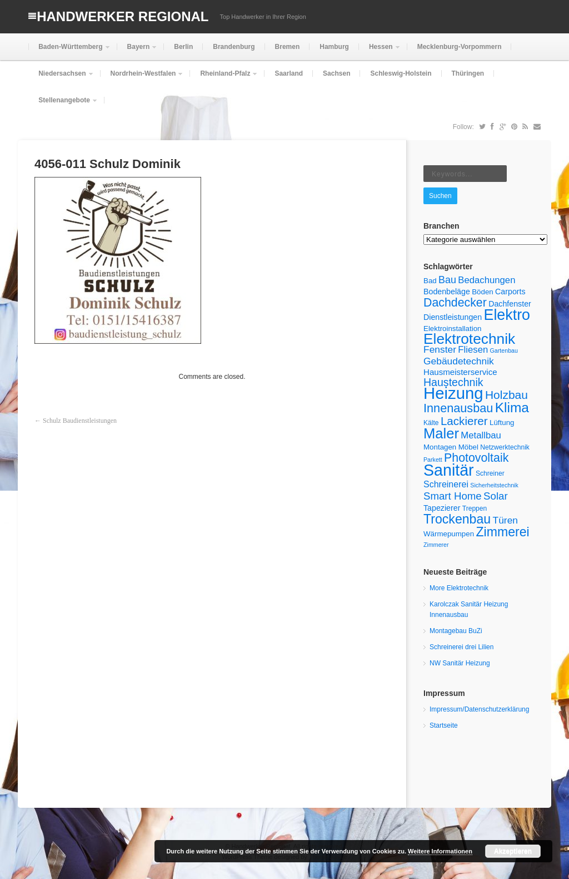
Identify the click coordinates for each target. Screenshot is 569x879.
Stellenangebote (63, 104)
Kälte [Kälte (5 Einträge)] (431, 423)
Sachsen (336, 73)
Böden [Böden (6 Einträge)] (482, 292)
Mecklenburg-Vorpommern (459, 47)
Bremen (287, 47)
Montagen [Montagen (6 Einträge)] (439, 447)
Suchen (440, 196)
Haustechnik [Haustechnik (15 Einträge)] (453, 382)
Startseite (444, 725)
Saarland (288, 73)
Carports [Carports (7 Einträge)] (510, 291)
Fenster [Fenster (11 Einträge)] (439, 349)
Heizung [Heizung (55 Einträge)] (453, 393)
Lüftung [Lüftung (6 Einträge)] (502, 422)
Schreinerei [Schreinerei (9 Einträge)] (445, 484)
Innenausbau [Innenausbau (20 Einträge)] (458, 408)
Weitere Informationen (440, 851)
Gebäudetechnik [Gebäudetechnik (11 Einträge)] (458, 361)
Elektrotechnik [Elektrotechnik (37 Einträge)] (469, 338)
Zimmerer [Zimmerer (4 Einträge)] (436, 544)
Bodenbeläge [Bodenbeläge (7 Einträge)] (446, 291)
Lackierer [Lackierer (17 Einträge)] (464, 420)
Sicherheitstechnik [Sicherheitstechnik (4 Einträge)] (494, 485)
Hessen (380, 51)
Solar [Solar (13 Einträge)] (495, 496)
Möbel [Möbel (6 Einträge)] (468, 447)
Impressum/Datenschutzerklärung (479, 709)
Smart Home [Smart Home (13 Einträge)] (452, 496)
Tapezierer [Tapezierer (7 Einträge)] (441, 507)
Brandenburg (233, 47)
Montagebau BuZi (456, 631)
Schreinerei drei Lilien (461, 647)
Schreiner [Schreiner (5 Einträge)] (490, 473)
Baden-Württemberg (69, 51)
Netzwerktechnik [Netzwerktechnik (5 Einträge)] (505, 447)
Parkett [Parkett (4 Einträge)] (432, 459)
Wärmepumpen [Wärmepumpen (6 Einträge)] (448, 534)
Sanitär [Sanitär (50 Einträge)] (448, 470)
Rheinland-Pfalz (224, 78)
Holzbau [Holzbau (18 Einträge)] (506, 394)
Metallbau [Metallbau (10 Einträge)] (481, 435)
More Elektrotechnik (459, 588)
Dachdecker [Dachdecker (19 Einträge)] (455, 302)
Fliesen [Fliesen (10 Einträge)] (473, 349)
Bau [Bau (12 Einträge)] (447, 279)
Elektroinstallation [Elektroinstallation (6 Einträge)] (452, 328)
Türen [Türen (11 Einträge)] (505, 520)
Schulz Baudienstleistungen (80, 420)
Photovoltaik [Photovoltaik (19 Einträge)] (476, 458)
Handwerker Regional (122, 16)
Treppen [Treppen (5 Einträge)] (474, 508)
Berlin (183, 47)
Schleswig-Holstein (400, 73)
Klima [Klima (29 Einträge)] (512, 407)
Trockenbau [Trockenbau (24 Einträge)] (457, 519)
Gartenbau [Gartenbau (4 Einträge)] (504, 350)
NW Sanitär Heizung (460, 663)
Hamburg (334, 47)
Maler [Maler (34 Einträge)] (441, 433)
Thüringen (468, 73)
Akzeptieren (513, 851)
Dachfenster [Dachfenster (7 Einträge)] (509, 303)
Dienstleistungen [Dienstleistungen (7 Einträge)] (452, 317)
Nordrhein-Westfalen (142, 78)
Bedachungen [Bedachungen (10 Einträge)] (486, 280)
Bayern (137, 51)
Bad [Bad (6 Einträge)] (430, 280)
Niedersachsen (60, 78)
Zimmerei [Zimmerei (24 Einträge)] (502, 532)
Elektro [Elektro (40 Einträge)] (506, 315)
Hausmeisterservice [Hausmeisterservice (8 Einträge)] (460, 372)
